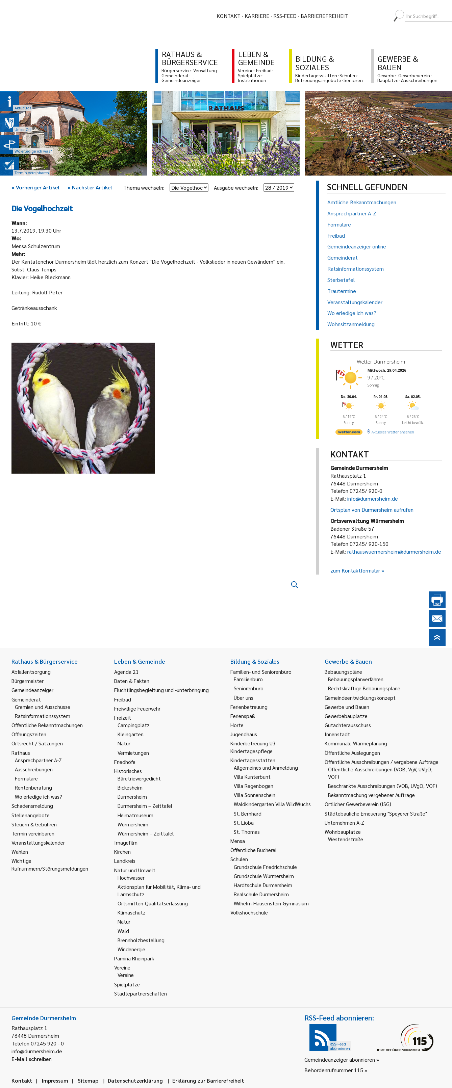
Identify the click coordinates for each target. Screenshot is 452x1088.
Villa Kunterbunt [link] (252, 776)
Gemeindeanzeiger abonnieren (339, 1059)
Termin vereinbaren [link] (32, 833)
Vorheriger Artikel (35, 187)
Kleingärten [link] (131, 734)
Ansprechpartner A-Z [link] (38, 760)
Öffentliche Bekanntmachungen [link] (47, 724)
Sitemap (88, 1080)
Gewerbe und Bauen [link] (347, 706)
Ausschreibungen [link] (34, 769)
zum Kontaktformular (355, 570)
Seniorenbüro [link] (248, 688)
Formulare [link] (26, 778)
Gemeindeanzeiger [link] (32, 689)
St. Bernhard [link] (247, 813)
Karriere (257, 15)
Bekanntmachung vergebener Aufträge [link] (371, 794)
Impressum (55, 1080)
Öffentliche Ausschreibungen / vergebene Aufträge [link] (381, 761)
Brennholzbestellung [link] (141, 940)
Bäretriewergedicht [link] (139, 778)
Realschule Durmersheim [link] (261, 894)
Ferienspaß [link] (242, 715)
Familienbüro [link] (248, 679)
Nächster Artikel (90, 187)
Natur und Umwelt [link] (134, 870)
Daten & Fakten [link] (131, 680)
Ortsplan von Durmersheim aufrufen (371, 509)
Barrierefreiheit (324, 15)
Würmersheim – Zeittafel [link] (146, 833)
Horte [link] (237, 724)
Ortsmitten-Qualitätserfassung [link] (153, 903)
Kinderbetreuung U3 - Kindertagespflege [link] (254, 747)
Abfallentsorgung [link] (31, 671)
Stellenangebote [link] (30, 815)
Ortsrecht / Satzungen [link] (37, 743)
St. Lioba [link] (244, 822)
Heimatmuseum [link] (135, 815)
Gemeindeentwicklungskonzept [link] (360, 697)
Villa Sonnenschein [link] (254, 794)
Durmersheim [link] (132, 796)
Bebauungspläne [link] (343, 671)
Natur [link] (124, 743)
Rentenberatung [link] (33, 787)
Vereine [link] (126, 974)
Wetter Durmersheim (381, 361)
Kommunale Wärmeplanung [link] (356, 743)
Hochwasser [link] (131, 877)
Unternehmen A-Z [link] (344, 822)
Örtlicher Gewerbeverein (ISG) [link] (358, 803)
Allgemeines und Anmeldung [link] (266, 767)
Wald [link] (123, 930)
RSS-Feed (285, 15)
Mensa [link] (237, 840)
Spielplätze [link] (127, 984)
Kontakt (229, 15)
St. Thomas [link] (247, 831)
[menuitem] (359, 15)
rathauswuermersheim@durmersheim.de (394, 551)
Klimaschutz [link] (132, 912)
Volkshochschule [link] (249, 912)
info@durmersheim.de (372, 498)
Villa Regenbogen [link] (253, 785)
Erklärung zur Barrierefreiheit (208, 1080)
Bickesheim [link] (130, 787)
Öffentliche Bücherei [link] (253, 849)
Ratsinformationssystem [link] (42, 715)
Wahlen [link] (19, 851)
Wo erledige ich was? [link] (38, 796)
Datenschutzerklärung (135, 1080)
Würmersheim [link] (133, 824)
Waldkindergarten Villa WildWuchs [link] (272, 803)
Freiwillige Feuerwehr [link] (137, 708)
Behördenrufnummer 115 (333, 1069)
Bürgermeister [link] (27, 680)
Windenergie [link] (131, 949)
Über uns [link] (243, 697)
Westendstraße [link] (345, 839)
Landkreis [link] (124, 860)
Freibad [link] (122, 699)
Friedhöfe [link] (124, 761)
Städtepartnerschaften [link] (140, 993)
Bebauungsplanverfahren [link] (355, 679)
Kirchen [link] (122, 851)
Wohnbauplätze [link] (343, 831)
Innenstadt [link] (337, 734)
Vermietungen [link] (133, 752)
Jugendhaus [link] (243, 734)
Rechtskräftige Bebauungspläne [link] (364, 688)
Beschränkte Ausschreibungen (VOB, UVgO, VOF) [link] (382, 785)
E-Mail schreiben (31, 1058)
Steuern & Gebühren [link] (34, 824)
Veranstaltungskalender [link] (38, 842)
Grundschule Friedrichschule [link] (265, 866)
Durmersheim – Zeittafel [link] (145, 805)
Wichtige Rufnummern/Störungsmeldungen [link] (49, 864)
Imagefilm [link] (125, 842)
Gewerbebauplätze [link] (346, 715)
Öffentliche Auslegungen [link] (352, 752)
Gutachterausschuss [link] (348, 724)
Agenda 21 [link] (126, 671)
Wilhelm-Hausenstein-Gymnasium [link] (271, 903)
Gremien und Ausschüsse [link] (42, 706)
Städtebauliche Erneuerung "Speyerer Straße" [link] (376, 813)
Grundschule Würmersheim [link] (264, 875)
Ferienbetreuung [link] (249, 706)
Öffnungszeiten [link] (28, 734)
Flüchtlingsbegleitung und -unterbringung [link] (161, 689)
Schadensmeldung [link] (32, 805)
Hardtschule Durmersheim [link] (263, 884)
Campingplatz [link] (134, 724)
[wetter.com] (348, 433)
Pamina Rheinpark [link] (134, 958)
